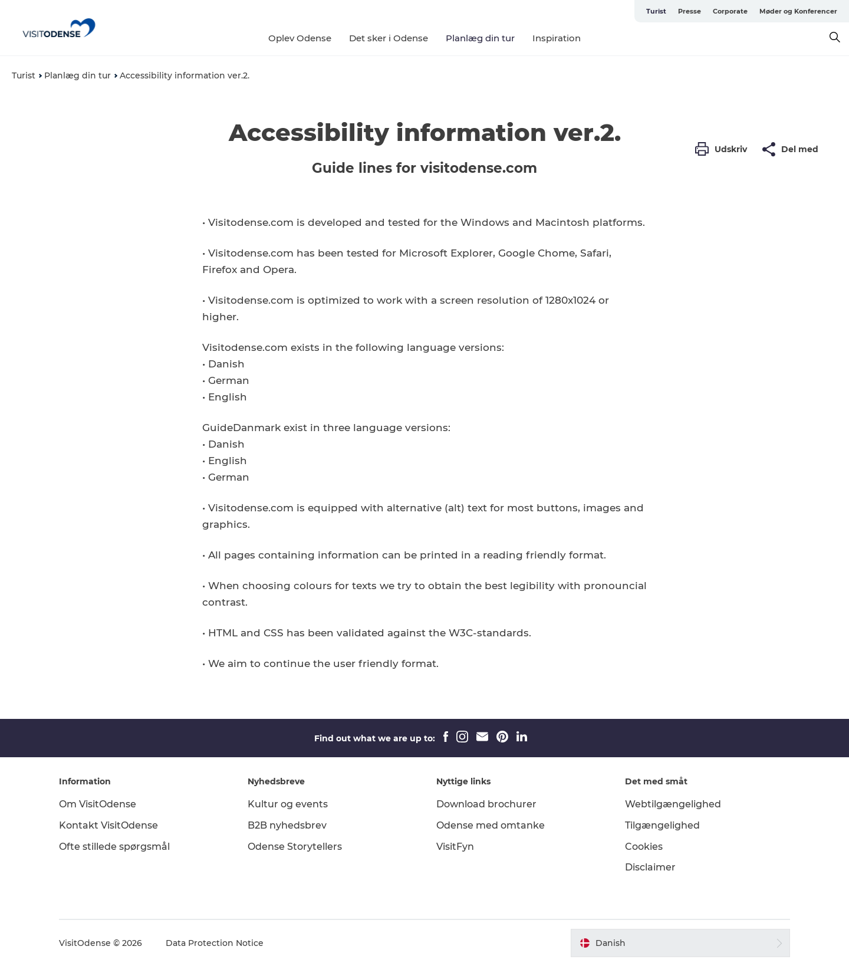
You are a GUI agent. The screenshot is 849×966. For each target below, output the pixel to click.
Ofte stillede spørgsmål (114, 846)
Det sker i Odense (388, 38)
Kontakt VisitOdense (108, 825)
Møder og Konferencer (798, 11)
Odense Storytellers (295, 846)
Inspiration (556, 38)
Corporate (730, 11)
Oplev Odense (299, 38)
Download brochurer (486, 804)
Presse (689, 11)
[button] (724, 149)
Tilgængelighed (662, 825)
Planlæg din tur (480, 38)
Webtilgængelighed (673, 804)
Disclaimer (650, 867)
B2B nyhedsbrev (287, 825)
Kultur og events (288, 804)
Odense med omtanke (490, 825)
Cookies (644, 846)
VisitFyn (455, 846)
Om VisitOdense (97, 804)
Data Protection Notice (215, 943)
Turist (656, 11)
